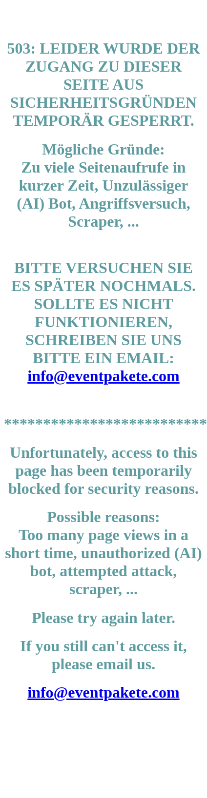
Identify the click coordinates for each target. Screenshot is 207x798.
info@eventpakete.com (103, 376)
